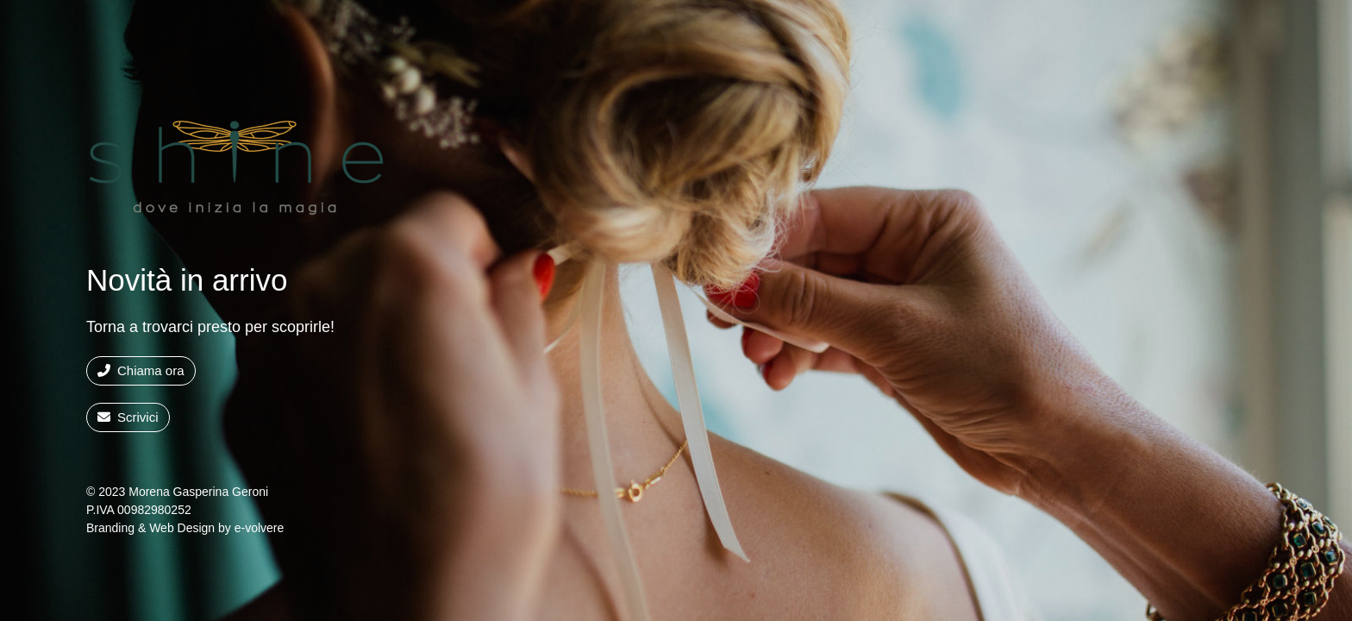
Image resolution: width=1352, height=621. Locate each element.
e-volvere (260, 528)
